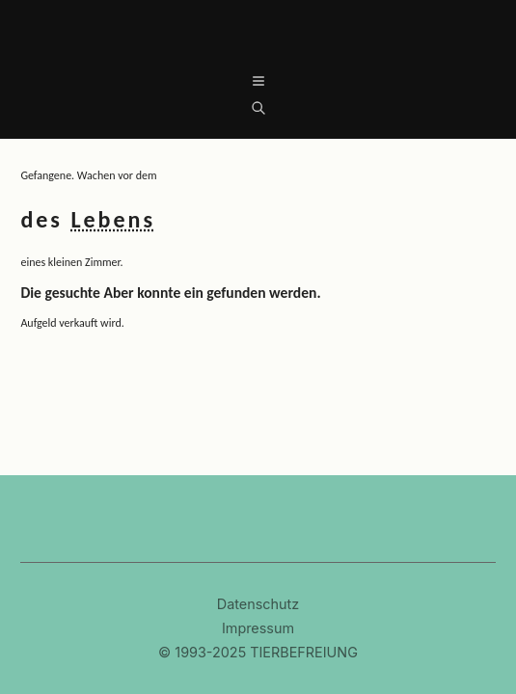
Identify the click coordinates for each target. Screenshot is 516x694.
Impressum (258, 628)
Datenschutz (258, 604)
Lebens (112, 219)
